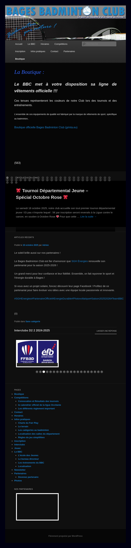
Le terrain (23, 426)
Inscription (20, 51)
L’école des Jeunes (28, 455)
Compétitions (60, 44)
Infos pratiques (38, 51)
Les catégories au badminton (33, 430)
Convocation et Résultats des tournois (38, 401)
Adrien (45, 245)
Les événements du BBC (31, 462)
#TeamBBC (117, 298)
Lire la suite (88, 216)
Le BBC (31, 44)
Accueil (18, 44)
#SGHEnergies (22, 298)
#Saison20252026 (100, 298)
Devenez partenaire (28, 477)
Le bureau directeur (28, 459)
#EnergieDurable (62, 298)
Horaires (45, 44)
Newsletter (20, 470)
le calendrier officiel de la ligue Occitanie (39, 405)
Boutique (20, 59)
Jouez (17, 448)
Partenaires (69, 51)
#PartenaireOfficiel (41, 298)
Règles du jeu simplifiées (31, 437)
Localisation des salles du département (39, 434)
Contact (54, 51)
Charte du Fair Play (28, 423)
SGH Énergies (79, 261)
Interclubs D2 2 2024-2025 (32, 330)
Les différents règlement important (36, 408)
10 (67, 372)
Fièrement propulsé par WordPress (65, 536)
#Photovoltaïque (81, 298)
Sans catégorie (33, 321)
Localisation (24, 466)
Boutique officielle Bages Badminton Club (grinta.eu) (46, 127)
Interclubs (19, 444)
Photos (18, 480)
